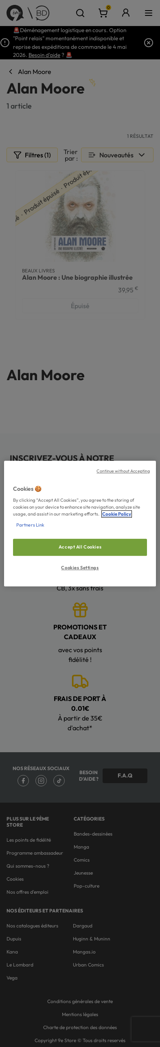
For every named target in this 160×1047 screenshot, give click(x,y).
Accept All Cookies (80, 547)
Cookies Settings (80, 567)
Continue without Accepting (123, 471)
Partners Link (30, 525)
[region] (80, 524)
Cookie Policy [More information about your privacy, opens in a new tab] (116, 514)
